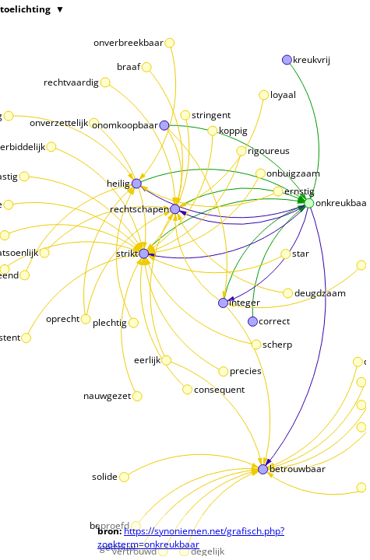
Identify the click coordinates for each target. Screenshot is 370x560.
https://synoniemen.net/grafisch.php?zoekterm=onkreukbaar (190, 537)
